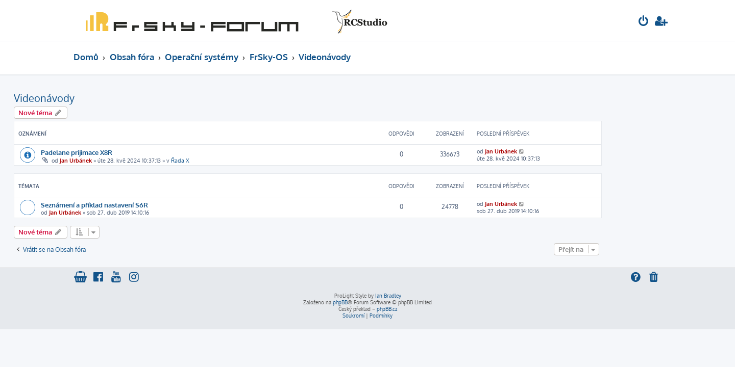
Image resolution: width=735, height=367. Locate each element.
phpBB (340, 302)
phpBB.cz (387, 309)
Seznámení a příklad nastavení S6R (154, 204)
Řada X (240, 160)
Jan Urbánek (135, 160)
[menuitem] (643, 22)
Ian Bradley (388, 296)
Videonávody (104, 97)
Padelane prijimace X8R (136, 152)
